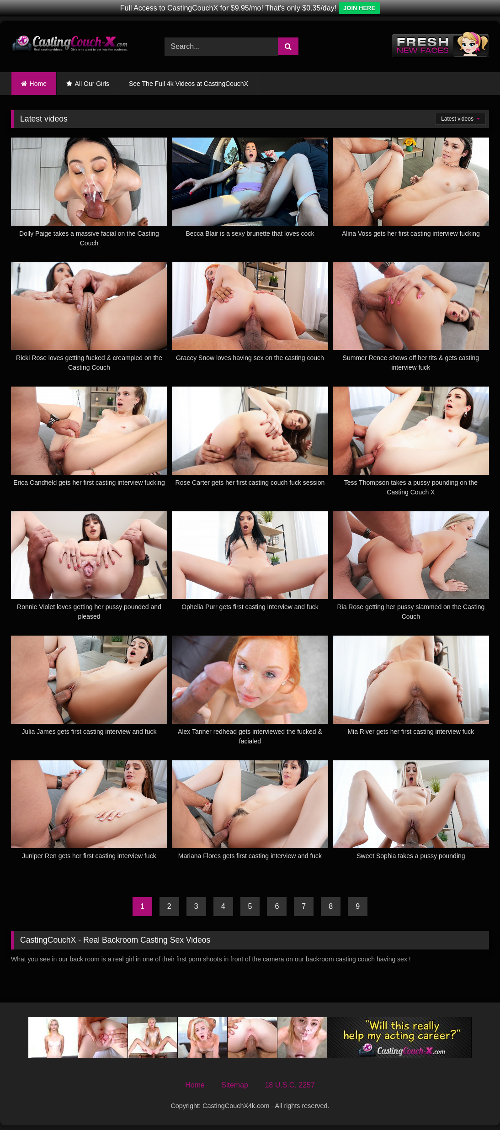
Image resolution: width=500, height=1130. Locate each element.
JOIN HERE (359, 8)
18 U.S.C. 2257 (289, 1085)
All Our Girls (92, 83)
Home (38, 83)
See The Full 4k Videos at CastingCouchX (188, 83)
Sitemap (234, 1085)
